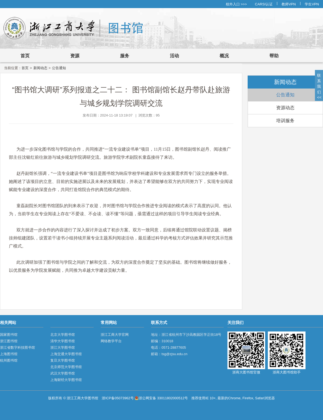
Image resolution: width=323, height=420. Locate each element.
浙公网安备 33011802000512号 (161, 398)
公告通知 (59, 68)
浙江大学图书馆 (62, 347)
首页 (25, 55)
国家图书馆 (8, 335)
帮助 (274, 55)
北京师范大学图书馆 (66, 367)
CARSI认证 (264, 4)
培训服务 (285, 120)
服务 (124, 55)
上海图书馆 (8, 354)
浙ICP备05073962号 (118, 398)
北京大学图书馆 (62, 335)
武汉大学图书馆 (62, 373)
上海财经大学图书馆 (66, 380)
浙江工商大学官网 (115, 335)
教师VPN (289, 4)
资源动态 (285, 107)
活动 (174, 55)
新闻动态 (40, 68)
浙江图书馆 (8, 341)
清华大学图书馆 (62, 341)
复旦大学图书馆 (62, 360)
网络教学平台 (111, 341)
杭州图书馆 (8, 360)
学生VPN (312, 4)
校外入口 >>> (236, 4)
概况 (224, 55)
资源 (74, 55)
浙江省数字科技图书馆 (17, 347)
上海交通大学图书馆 (66, 354)
